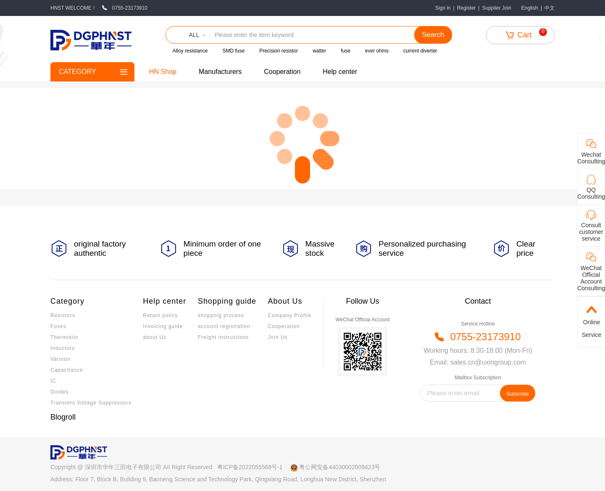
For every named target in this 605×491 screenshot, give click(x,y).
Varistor (60, 359)
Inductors (62, 348)
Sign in (443, 8)
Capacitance (66, 370)
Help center (340, 71)
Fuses (58, 326)
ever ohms (377, 51)
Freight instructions (223, 337)
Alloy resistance (190, 51)
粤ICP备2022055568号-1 (250, 467)
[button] (188, 35)
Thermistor (64, 337)
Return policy (160, 315)
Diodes (59, 392)
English (529, 8)
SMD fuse (233, 51)
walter (319, 51)
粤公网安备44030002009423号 (339, 467)
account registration (224, 326)
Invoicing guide (163, 326)
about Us (154, 337)
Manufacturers (220, 71)
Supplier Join (496, 8)
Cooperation (282, 71)
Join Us (278, 337)
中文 (549, 8)
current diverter (420, 51)
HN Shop (162, 71)
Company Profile (290, 315)
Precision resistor (278, 51)
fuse (345, 51)
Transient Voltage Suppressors (91, 403)
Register (466, 8)
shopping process (221, 315)
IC (53, 381)
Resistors (62, 315)
